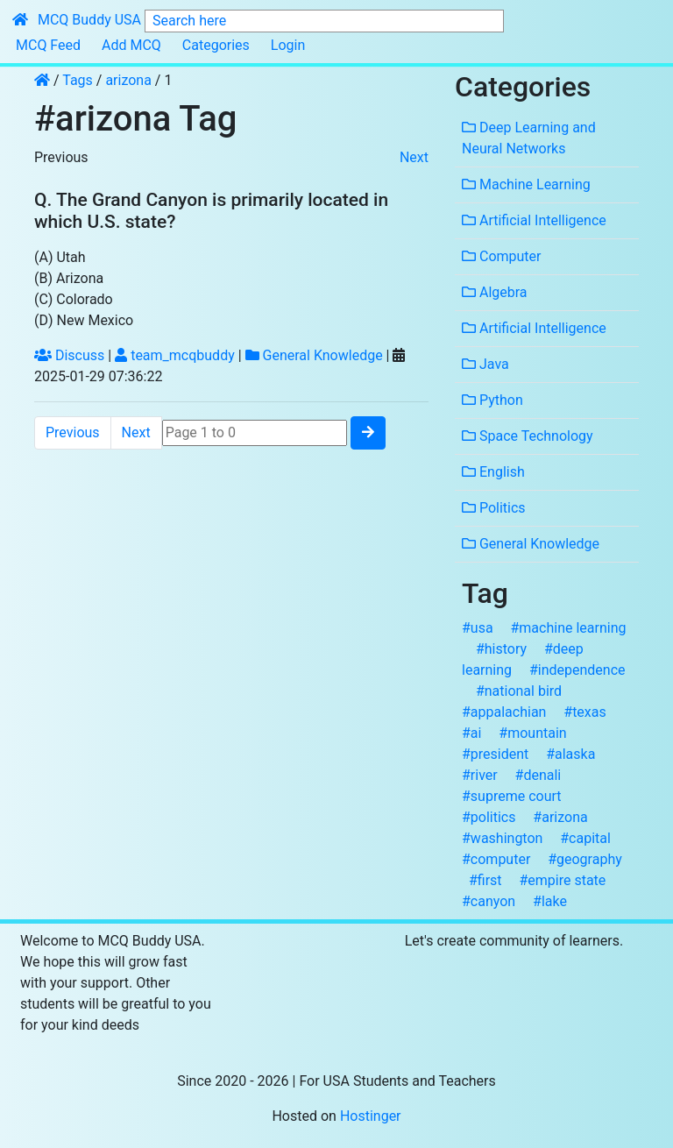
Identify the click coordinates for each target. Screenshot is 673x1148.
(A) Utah (60, 257)
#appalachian (504, 712)
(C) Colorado (73, 299)
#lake (550, 901)
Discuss (69, 355)
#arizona (560, 817)
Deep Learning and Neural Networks (529, 138)
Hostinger (370, 1116)
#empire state (562, 880)
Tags (79, 80)
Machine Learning (526, 184)
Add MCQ (131, 45)
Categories (216, 45)
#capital (585, 838)
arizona (128, 80)
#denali (538, 775)
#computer (496, 859)
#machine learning (568, 628)
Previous (61, 157)
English (493, 472)
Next (414, 157)
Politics (494, 508)
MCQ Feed (48, 45)
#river (480, 775)
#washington (502, 838)
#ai (471, 733)
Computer (501, 256)
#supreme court (512, 796)
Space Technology (527, 436)
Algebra (495, 292)
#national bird (519, 691)
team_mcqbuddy (175, 355)
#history (501, 649)
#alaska (570, 754)
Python (492, 400)
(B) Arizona (68, 278)
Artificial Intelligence (534, 220)
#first (485, 880)
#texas (584, 712)
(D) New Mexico (83, 320)
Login (288, 45)
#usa (477, 628)
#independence (577, 670)
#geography (585, 859)
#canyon (488, 901)
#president (495, 754)
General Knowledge (314, 355)
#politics (489, 817)
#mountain (532, 733)
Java (485, 364)
